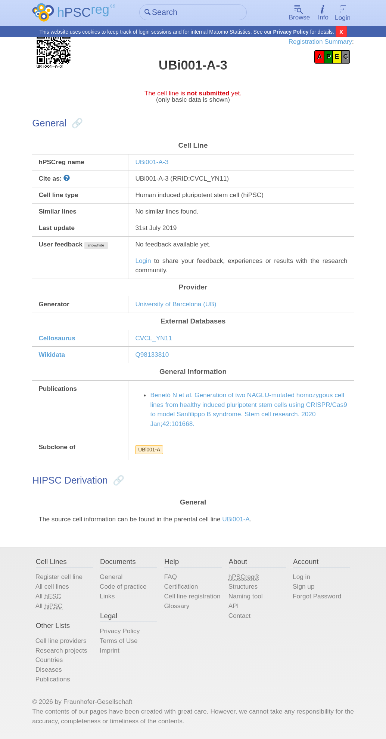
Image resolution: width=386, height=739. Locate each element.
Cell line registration (192, 596)
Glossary (176, 605)
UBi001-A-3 (151, 162)
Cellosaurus (56, 338)
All (48, 596)
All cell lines (52, 586)
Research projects (61, 650)
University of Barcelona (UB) (175, 304)
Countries (49, 659)
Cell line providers (61, 640)
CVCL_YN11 (153, 338)
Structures (243, 586)
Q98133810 (152, 354)
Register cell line (59, 576)
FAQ (170, 576)
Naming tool (245, 596)
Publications (52, 679)
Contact (239, 615)
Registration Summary (320, 41)
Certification (181, 586)
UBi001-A (149, 449)
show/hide (96, 245)
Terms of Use (118, 640)
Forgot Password (317, 596)
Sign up (303, 586)
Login (343, 13)
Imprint (109, 650)
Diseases (48, 669)
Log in (301, 576)
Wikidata (51, 354)
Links (107, 596)
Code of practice (123, 586)
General (111, 576)
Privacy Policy (291, 32)
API (233, 605)
